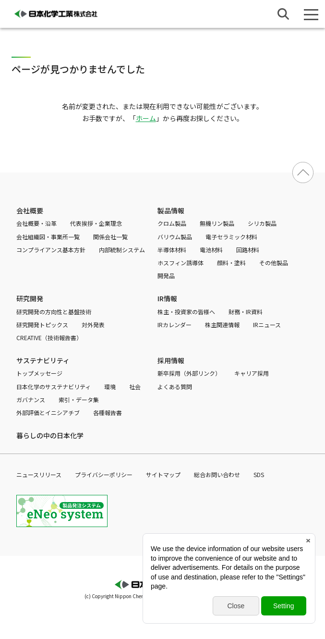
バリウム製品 (174, 237)
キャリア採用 (251, 373)
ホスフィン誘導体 (180, 262)
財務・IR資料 (246, 311)
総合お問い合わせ (217, 474)
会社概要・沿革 (36, 223)
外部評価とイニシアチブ (48, 412)
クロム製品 (171, 223)
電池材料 (211, 250)
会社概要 (29, 210)
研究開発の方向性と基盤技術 (53, 311)
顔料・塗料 (231, 262)
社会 (135, 386)
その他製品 (273, 262)
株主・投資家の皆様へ (186, 311)
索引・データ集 (79, 399)
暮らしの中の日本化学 (50, 435)
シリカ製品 (262, 223)
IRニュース (267, 324)
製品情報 (170, 210)
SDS (258, 474)
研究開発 (29, 298)
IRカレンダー (174, 324)
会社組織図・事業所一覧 (48, 237)
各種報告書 (107, 412)
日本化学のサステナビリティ (53, 386)
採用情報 (170, 360)
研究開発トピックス (42, 324)
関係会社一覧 (110, 237)
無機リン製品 (217, 223)
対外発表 (93, 324)
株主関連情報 (222, 324)
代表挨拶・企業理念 (96, 223)
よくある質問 (174, 386)
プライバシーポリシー (103, 474)
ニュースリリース (38, 474)
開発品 (166, 275)
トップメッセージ (39, 373)
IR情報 (167, 298)
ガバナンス (30, 399)
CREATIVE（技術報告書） (49, 337)
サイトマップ (163, 474)
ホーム (146, 118)
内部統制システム (122, 250)
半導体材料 (171, 250)
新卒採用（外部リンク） (189, 373)
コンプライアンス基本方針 (50, 250)
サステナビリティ (43, 360)
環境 (110, 386)
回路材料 (247, 250)
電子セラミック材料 (231, 237)
